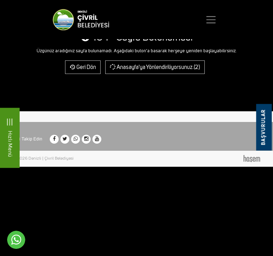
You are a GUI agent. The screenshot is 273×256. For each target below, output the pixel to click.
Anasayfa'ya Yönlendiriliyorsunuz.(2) (154, 67)
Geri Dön (83, 67)
